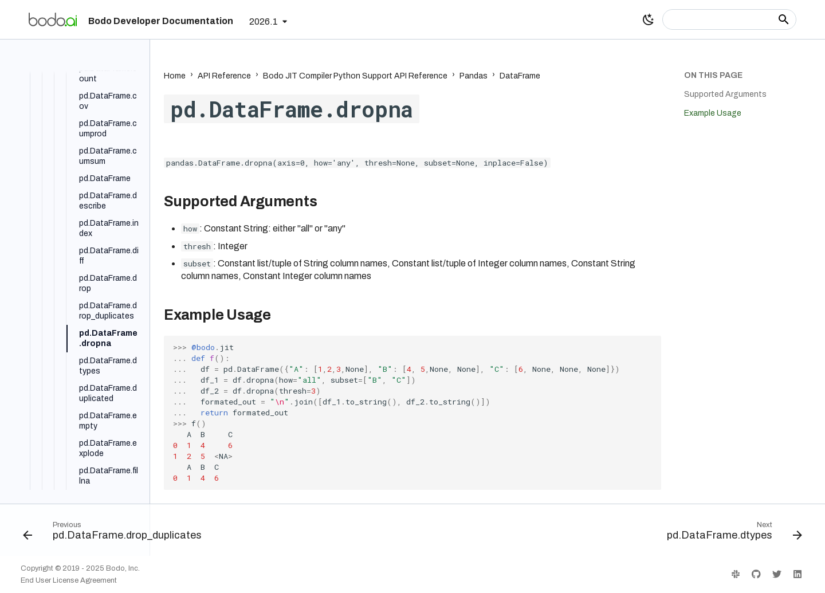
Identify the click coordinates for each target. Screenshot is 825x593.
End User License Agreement (69, 580)
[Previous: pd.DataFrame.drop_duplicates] (116, 533)
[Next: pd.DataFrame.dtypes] (731, 533)
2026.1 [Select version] (263, 21)
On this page (713, 75)
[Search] (729, 19)
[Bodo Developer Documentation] (53, 19)
